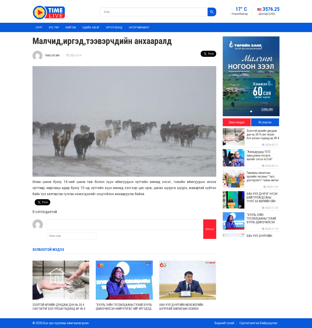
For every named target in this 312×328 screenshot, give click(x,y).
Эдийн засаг (90, 27)
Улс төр (54, 27)
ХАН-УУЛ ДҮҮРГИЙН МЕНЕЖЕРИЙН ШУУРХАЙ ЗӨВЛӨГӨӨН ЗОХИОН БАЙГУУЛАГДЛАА (181, 308)
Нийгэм (70, 27)
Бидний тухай (224, 323)
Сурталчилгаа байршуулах (258, 323)
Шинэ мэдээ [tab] (237, 122)
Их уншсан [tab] (264, 122)
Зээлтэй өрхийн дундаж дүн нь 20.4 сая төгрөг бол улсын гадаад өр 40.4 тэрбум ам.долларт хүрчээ (58, 308)
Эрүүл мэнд (114, 27)
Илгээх (210, 229)
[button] (251, 111)
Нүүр (39, 27)
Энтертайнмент (139, 27)
